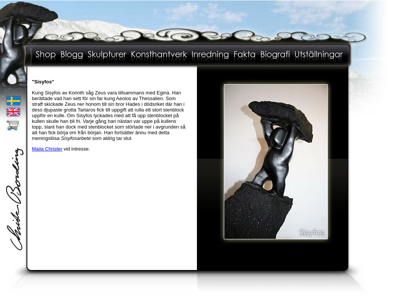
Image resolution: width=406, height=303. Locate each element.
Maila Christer (47, 149)
